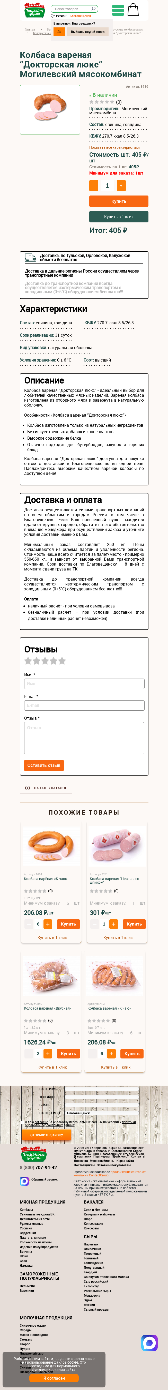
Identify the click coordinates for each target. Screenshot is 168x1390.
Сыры (90, 1236)
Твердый (90, 1272)
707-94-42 (38, 1167)
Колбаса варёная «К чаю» (46, 878)
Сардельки (28, 1233)
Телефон (47, 1097)
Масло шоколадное (34, 1335)
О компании (82, 1156)
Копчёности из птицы (36, 1242)
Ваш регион (49, 1113)
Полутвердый (94, 1267)
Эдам (88, 1300)
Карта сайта (125, 1161)
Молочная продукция (46, 1318)
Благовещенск (80, 15)
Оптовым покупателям (114, 1165)
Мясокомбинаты (102, 1161)
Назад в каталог (50, 788)
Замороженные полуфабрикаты (39, 1276)
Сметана (26, 1339)
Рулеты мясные (31, 1223)
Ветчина (26, 1251)
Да (59, 31)
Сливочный (92, 1249)
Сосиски (26, 1228)
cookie (72, 1362)
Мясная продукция (42, 1202)
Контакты (138, 1156)
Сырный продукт (97, 1309)
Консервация (93, 1223)
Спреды (26, 1330)
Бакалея (93, 1202)
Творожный (92, 1253)
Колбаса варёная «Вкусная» (48, 1008)
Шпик (24, 1256)
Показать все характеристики (114, 147)
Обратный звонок (44, 1179)
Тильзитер (91, 1286)
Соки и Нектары (96, 1209)
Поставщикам (84, 1165)
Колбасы (26, 1209)
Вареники (27, 1290)
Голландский (93, 1263)
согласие (41, 1122)
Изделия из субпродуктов (39, 1247)
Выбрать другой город (88, 31)
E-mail (44, 1105)
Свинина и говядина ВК (37, 1214)
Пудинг (25, 1349)
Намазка (26, 1265)
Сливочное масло (33, 1325)
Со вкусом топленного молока (106, 1277)
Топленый (91, 1258)
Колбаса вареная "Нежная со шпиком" (114, 880)
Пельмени (27, 1286)
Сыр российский (96, 1281)
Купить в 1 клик (119, 216)
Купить (118, 201)
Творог (25, 1344)
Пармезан (91, 1244)
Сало (23, 1261)
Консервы (91, 1228)
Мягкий (89, 1305)
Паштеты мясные (33, 1237)
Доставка (81, 1161)
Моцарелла (92, 1295)
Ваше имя (47, 1089)
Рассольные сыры (97, 1291)
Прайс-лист (120, 1156)
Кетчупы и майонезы (99, 1214)
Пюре (88, 1219)
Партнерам (101, 1156)
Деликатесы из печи (35, 1219)
